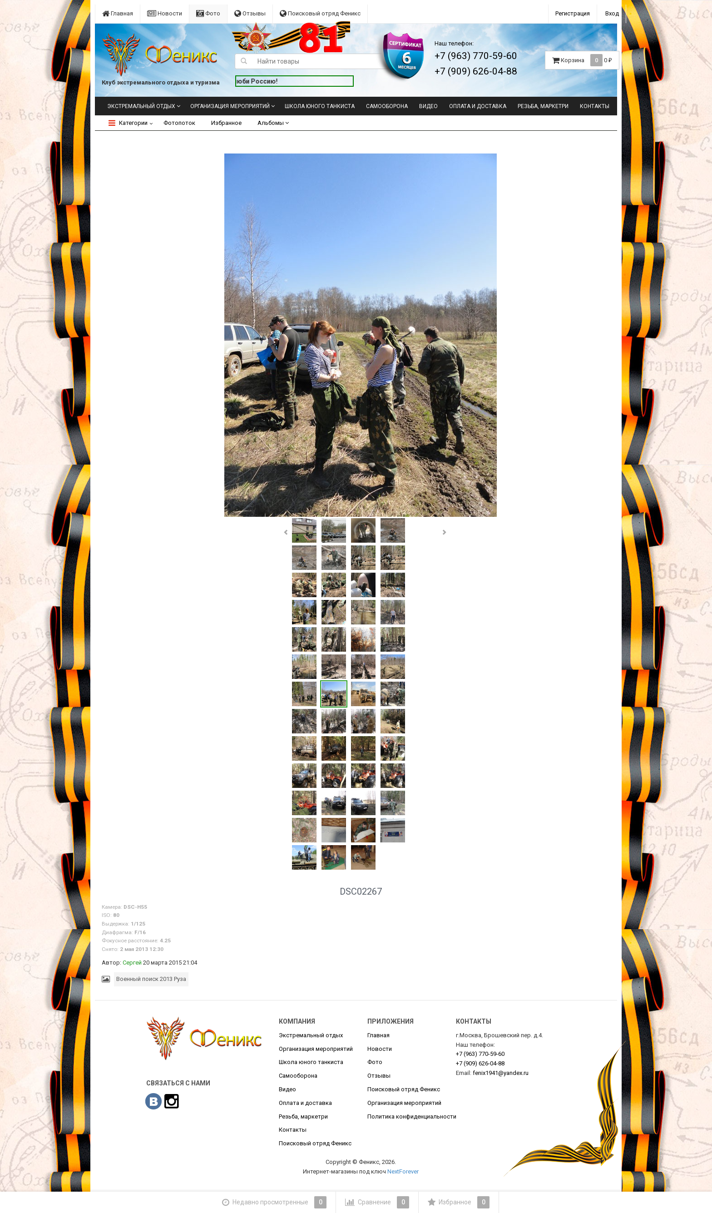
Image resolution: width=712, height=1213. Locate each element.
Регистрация (572, 13)
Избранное (226, 122)
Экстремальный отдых (141, 106)
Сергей (132, 962)
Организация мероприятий (230, 106)
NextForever (403, 1171)
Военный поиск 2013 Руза (151, 978)
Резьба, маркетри (543, 106)
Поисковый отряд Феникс (320, 13)
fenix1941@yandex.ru (501, 1072)
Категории (128, 122)
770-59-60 (480, 1053)
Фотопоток (179, 122)
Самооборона (387, 106)
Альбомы (273, 122)
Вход (612, 13)
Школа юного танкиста (320, 106)
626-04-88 (480, 1063)
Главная (117, 13)
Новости (164, 13)
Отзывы (250, 13)
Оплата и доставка (477, 106)
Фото (208, 13)
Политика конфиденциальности (411, 1116)
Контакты (594, 106)
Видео (428, 106)
